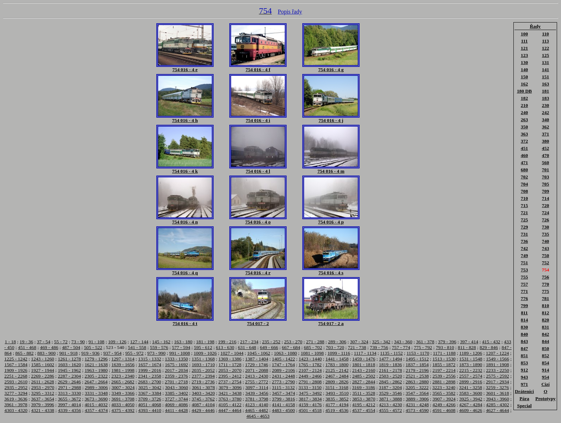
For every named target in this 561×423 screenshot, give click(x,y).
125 (545, 55)
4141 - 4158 (283, 404)
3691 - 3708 (122, 399)
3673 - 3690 (95, 399)
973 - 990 (156, 353)
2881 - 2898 (444, 381)
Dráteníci (524, 391)
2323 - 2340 (122, 376)
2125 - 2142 (337, 370)
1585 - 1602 (42, 364)
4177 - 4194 (337, 404)
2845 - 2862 (390, 381)
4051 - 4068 (149, 404)
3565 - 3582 (444, 393)
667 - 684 (291, 347)
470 (545, 155)
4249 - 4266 (444, 404)
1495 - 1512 (417, 358)
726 (545, 219)
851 (524, 355)
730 (545, 227)
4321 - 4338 (42, 410)
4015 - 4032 (95, 404)
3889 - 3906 (417, 399)
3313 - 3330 (69, 393)
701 (545, 169)
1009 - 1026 (205, 353)
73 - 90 (78, 341)
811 (524, 312)
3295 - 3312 (42, 393)
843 (524, 341)
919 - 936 (90, 353)
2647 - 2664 (95, 381)
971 (524, 384)
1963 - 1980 (95, 370)
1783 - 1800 (336, 364)
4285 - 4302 (497, 404)
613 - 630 (225, 347)
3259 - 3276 (497, 387)
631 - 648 (247, 347)
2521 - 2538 (417, 376)
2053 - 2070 (229, 370)
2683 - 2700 (149, 381)
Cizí (545, 384)
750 (545, 255)
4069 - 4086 (176, 404)
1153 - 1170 (417, 353)
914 (545, 370)
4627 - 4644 (497, 410)
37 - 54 (43, 341)
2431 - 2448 (283, 376)
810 (545, 305)
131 (545, 62)
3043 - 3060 (176, 387)
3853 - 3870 (363, 399)
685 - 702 (313, 347)
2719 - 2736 (202, 381)
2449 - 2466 (310, 376)
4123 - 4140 (256, 404)
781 (545, 298)
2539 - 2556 (444, 376)
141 (545, 69)
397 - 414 (469, 341)
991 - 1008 (179, 353)
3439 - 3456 (256, 393)
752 (545, 262)
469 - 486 (49, 347)
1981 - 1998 (122, 370)
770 (545, 284)
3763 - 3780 (229, 399)
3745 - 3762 (203, 399)
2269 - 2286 (42, 376)
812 (545, 312)
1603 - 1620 (69, 364)
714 (545, 198)
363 (524, 134)
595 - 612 (203, 347)
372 (524, 141)
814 (524, 320)
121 (524, 48)
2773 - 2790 (283, 381)
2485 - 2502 (363, 376)
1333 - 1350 (176, 358)
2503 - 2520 (390, 376)
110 (545, 33)
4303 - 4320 (15, 410)
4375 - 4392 (123, 410)
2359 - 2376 (176, 376)
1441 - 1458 (337, 358)
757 (524, 284)
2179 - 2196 (417, 370)
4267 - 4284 (470, 404)
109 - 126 (117, 341)
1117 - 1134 (365, 353)
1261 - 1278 (69, 358)
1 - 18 (10, 341)
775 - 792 (423, 347)
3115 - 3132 (283, 387)
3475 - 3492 (310, 393)
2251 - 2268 (15, 376)
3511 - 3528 (363, 393)
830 (524, 327)
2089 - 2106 (283, 370)
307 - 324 (359, 341)
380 (545, 141)
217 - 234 (249, 341)
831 (545, 327)
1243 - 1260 (42, 358)
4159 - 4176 (310, 404)
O (545, 391)
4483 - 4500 (283, 410)
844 (545, 341)
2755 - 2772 (256, 381)
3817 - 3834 (310, 399)
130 (524, 62)
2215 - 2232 (470, 370)
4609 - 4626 (470, 410)
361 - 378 (425, 341)
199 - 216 (227, 341)
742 (524, 248)
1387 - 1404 (256, 358)
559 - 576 (159, 347)
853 (524, 362)
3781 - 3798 (256, 399)
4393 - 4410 (149, 410)
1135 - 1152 (391, 353)
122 (545, 48)
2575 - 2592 (497, 376)
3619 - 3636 (15, 399)
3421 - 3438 (230, 393)
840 (524, 334)
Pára (524, 398)
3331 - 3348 (96, 393)
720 (545, 205)
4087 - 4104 (203, 404)
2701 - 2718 (176, 381)
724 (545, 212)
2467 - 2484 (337, 376)
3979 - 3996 (42, 404)
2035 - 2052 (203, 370)
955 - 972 (134, 353)
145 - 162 (161, 341)
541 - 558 (137, 347)
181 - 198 (205, 341)
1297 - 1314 (122, 358)
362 (545, 126)
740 (545, 241)
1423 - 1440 (310, 358)
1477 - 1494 (390, 358)
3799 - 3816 (283, 399)
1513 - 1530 (444, 358)
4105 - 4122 (229, 404)
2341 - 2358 (149, 376)
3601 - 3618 (497, 393)
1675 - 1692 (176, 364)
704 (524, 184)
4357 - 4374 (96, 410)
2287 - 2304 (69, 376)
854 (545, 362)
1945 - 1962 (69, 370)
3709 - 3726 (149, 399)
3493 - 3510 (337, 393)
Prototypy (545, 398)
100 (524, 33)
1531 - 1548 (470, 358)
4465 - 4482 (256, 410)
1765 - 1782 (310, 364)
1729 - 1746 (256, 364)
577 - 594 (181, 347)
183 (545, 98)
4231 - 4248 (417, 404)
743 (545, 248)
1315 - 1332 (149, 358)
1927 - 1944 (42, 370)
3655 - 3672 (69, 399)
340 (545, 119)
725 (524, 219)
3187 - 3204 (390, 387)
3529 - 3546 (390, 393)
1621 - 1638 (96, 364)
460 (524, 155)
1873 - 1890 (470, 364)
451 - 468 (27, 347)
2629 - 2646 (69, 381)
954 (545, 377)
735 (545, 234)
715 (524, 205)
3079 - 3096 (230, 387)
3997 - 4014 (69, 404)
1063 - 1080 (285, 353)
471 (524, 162)
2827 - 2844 (363, 381)
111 (524, 41)
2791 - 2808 (310, 381)
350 (524, 126)
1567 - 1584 (15, 364)
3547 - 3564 (417, 393)
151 (545, 76)
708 (524, 191)
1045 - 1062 (258, 353)
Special (524, 405)
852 (545, 355)
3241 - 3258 (470, 387)
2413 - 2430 (256, 376)
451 (524, 148)
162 (524, 84)
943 (524, 377)
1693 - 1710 (203, 364)
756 (545, 277)
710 (524, 198)
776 (524, 298)
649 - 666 (269, 347)
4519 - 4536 (336, 410)
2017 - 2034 (176, 370)
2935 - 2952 (16, 387)
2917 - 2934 (497, 381)
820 (545, 320)
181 (545, 91)
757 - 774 (401, 347)
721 (524, 212)
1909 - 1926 (15, 370)
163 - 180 (183, 341)
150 (524, 76)
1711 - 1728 (230, 364)
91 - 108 (96, 341)
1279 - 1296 (95, 358)
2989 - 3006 (96, 387)
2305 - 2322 (95, 376)
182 (524, 98)
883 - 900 (46, 353)
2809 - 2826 (336, 381)
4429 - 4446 (202, 410)
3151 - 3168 (336, 387)
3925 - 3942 (470, 399)
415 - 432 (491, 341)
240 (524, 112)
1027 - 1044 (231, 353)
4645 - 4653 (258, 416)
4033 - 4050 (122, 404)
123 (524, 55)
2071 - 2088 (256, 370)
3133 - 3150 (309, 387)
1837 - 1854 (417, 364)
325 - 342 (381, 341)
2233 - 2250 (497, 370)
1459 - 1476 (363, 358)
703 (545, 176)
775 (545, 291)
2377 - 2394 (203, 376)
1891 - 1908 (497, 364)
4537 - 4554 (363, 410)
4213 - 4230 (390, 404)
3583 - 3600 (470, 393)
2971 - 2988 (69, 387)
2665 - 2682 (122, 381)
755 (524, 277)
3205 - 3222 (417, 387)
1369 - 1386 (229, 358)
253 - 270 (293, 341)
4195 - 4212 (363, 404)
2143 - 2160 (363, 370)
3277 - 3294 (15, 393)
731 (524, 234)
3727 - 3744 (176, 399)
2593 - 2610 (15, 381)
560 (545, 162)
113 (545, 41)
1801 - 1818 (363, 364)
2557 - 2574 (470, 376)
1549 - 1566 (497, 358)
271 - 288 (315, 341)
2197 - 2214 (444, 370)
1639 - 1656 (123, 364)
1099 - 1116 (338, 353)
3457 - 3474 (283, 393)
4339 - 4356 (69, 410)
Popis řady (290, 12)
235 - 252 (271, 341)
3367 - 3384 (149, 393)
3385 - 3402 (176, 393)
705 (545, 184)
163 (545, 84)
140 (524, 69)
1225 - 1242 (15, 358)
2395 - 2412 (229, 376)
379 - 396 (447, 341)
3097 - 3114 (256, 387)
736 (524, 241)
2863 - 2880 (417, 381)
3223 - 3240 (443, 387)
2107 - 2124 (310, 370)
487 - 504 (71, 347)
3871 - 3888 (390, 399)
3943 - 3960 (497, 399)
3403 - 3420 (203, 393)
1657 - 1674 (149, 364)
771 (524, 291)
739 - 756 (379, 347)
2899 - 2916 (470, 381)
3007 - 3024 (123, 387)
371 (545, 134)
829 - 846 (489, 347)
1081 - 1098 (312, 353)
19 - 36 (26, 341)
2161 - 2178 (390, 370)
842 (545, 334)
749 (524, 255)
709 (545, 191)
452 (545, 148)
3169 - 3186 (363, 387)
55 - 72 (61, 341)
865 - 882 (24, 353)
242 (545, 112)
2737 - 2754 (229, 381)
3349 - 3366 (123, 393)
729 (524, 227)
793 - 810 (445, 347)
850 (545, 348)
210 (524, 105)
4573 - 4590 (417, 410)
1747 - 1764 (283, 364)
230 (545, 105)
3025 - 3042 (149, 387)
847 (524, 348)
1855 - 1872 (444, 364)
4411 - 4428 (176, 410)
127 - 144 (139, 341)
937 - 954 (112, 353)
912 (524, 370)
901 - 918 (68, 353)
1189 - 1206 (470, 353)
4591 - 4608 (444, 410)
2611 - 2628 (42, 381)
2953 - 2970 (42, 387)
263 (524, 119)
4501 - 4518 (310, 410)
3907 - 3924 (444, 399)
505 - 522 (93, 347)
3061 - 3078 (203, 387)
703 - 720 (335, 347)
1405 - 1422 (283, 358)
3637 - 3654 (42, 399)
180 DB (524, 91)
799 (524, 305)
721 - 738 (357, 347)
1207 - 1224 (497, 353)
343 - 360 (403, 341)
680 (524, 169)
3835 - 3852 (337, 399)
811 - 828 (467, 347)
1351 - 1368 (203, 358)
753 (524, 269)
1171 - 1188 (444, 353)
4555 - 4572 (390, 410)
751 (524, 262)
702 (524, 176)
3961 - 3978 (15, 404)
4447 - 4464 (229, 410)
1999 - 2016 (149, 370)
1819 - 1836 (390, 364)
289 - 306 (337, 341)
